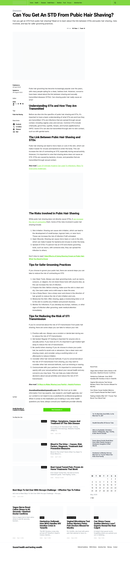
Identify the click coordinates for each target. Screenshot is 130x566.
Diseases (43, 2)
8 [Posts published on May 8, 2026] (107, 482)
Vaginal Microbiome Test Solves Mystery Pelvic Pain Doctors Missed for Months (103, 384)
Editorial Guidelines (83, 547)
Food (64, 2)
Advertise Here (78, 2)
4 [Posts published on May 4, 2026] (92, 482)
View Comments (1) (57, 409)
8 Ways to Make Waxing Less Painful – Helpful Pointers (59, 384)
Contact (115, 547)
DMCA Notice (93, 547)
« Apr (92, 498)
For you (69, 2)
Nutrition (59, 2)
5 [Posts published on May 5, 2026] (96, 482)
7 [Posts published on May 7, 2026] (103, 482)
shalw (14, 101)
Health (36, 2)
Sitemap (109, 547)
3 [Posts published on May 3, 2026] (115, 479)
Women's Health (71, 517)
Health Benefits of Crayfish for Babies (18, 409)
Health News (50, 2)
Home (31, 2)
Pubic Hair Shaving (18, 114)
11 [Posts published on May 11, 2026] (92, 485)
